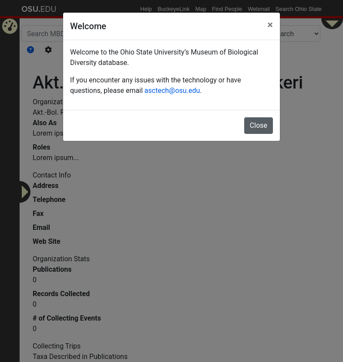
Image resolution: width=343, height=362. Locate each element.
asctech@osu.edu (172, 90)
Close (258, 125)
